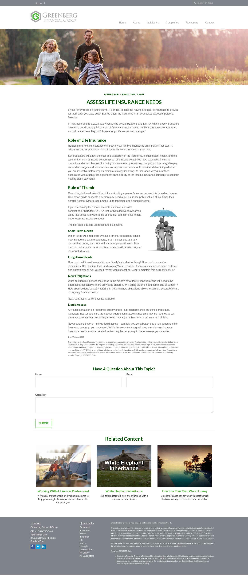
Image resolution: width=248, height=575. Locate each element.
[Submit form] (43, 423)
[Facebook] (44, 3)
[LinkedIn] (41, 3)
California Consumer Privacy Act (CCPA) (191, 544)
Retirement (85, 527)
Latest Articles (87, 550)
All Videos (85, 553)
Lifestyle (84, 546)
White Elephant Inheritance (124, 491)
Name (38, 374)
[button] (132, 17)
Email (129, 374)
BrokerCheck (166, 523)
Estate (83, 534)
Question (40, 395)
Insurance (84, 537)
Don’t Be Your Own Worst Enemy (184, 491)
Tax (81, 540)
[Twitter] (36, 3)
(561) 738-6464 (203, 3)
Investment (85, 530)
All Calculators (87, 556)
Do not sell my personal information (173, 546)
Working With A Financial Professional (63, 491)
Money (83, 543)
